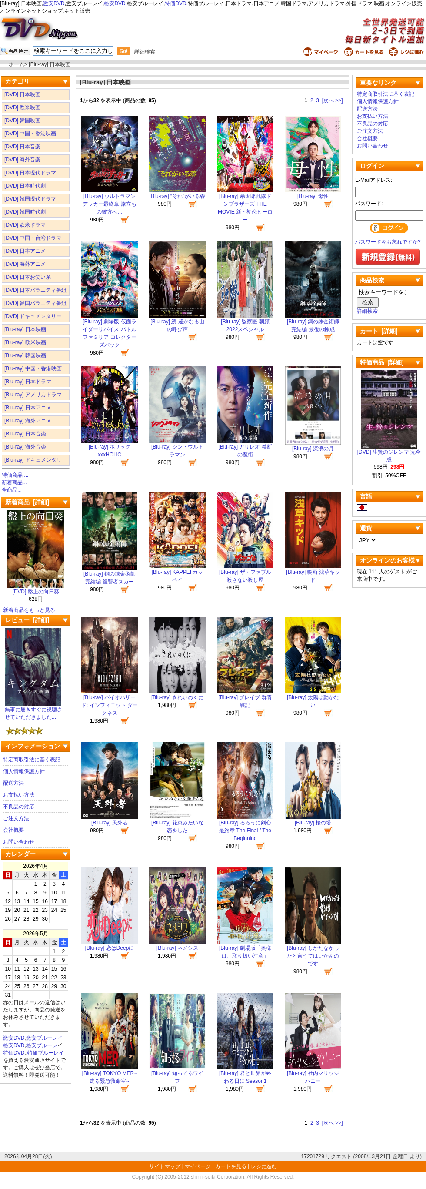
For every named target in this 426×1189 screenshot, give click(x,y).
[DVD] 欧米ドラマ (25, 225)
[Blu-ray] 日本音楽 (25, 434)
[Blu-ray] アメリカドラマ (33, 395)
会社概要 (13, 830)
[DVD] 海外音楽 (22, 160)
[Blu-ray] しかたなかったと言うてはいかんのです (313, 956)
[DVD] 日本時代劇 (25, 186)
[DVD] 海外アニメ (25, 264)
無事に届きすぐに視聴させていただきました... (33, 710)
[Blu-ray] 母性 (313, 196)
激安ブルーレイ (44, 1038)
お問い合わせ (18, 842)
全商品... (12, 490)
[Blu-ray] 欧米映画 (25, 342)
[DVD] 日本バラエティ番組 (35, 290)
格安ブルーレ (41, 1045)
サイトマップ (165, 1166)
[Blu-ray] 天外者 (109, 823)
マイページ (198, 1166)
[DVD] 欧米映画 (22, 107)
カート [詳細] (379, 331)
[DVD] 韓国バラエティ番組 (35, 303)
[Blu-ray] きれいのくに (177, 697)
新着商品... (14, 482)
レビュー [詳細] (27, 619)
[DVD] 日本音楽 (22, 147)
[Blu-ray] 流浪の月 (313, 448)
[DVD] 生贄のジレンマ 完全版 (389, 453)
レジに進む (264, 1166)
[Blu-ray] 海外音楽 (25, 447)
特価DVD (175, 3)
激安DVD (53, 3)
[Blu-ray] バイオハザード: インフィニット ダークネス (109, 705)
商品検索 (372, 280)
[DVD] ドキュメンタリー (32, 316)
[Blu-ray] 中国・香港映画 (33, 368)
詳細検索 (144, 52)
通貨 (366, 528)
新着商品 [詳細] (27, 502)
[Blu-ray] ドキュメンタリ (33, 460)
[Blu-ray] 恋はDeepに (109, 948)
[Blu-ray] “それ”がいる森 (177, 196)
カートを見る (230, 1166)
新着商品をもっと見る (29, 610)
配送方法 (13, 783)
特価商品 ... (15, 475)
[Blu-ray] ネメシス (177, 948)
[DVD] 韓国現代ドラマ (30, 199)
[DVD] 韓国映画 (22, 120)
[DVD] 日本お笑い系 (27, 277)
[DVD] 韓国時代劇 (25, 212)
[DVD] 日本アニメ (25, 251)
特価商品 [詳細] (382, 362)
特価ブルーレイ (45, 1053)
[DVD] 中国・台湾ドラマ (32, 238)
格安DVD (114, 3)
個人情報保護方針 (24, 771)
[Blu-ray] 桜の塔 (313, 823)
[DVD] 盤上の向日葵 (35, 589)
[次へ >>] (332, 100)
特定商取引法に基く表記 (31, 760)
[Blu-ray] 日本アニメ (27, 408)
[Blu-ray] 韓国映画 (25, 355)
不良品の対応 (18, 807)
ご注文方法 (16, 818)
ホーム (16, 64)
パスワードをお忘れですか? (388, 242)
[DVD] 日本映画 (22, 94)
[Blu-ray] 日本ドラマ (27, 381)
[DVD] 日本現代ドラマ (30, 173)
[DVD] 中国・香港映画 (30, 134)
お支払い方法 (18, 795)
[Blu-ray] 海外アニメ (27, 421)
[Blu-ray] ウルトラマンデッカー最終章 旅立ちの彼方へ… (109, 204)
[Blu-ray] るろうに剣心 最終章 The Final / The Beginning (245, 830)
